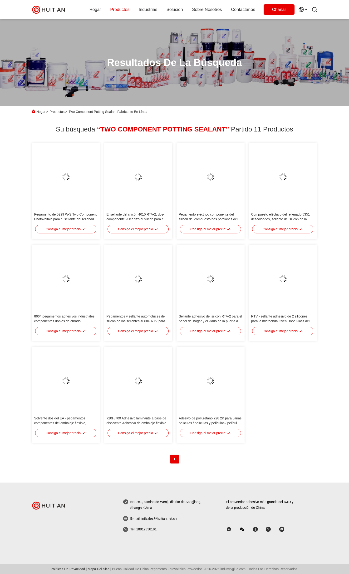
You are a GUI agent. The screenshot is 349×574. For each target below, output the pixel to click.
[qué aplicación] (232, 529)
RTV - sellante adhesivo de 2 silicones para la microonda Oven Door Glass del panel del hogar (280, 321)
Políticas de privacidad (68, 569)
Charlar (279, 9)
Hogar (95, 9)
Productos (56, 112)
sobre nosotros (207, 9)
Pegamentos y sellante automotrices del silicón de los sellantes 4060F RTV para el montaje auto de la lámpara (138, 321)
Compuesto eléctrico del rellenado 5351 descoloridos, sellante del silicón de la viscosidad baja (280, 219)
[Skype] (258, 529)
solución (175, 9)
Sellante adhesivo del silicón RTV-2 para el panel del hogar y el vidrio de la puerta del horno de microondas (210, 321)
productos (119, 9)
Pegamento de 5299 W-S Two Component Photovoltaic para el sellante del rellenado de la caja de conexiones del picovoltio (65, 219)
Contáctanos (243, 9)
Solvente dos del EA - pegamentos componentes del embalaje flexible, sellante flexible (60, 423)
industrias (148, 9)
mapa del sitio (98, 569)
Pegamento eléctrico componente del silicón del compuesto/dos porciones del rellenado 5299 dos (208, 219)
